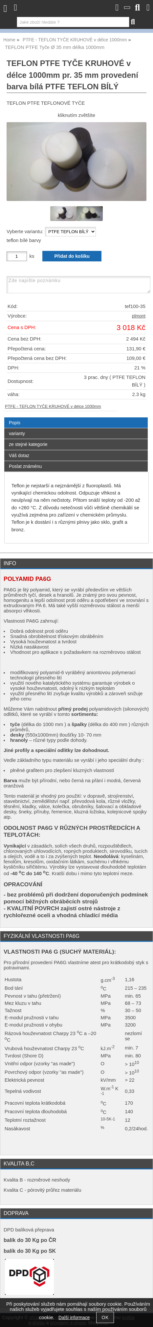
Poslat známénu (25, 466)
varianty (17, 433)
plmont (138, 316)
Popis (14, 422)
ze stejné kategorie (28, 444)
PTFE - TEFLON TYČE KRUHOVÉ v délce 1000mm (53, 406)
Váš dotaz (19, 455)
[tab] (76, 417)
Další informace (74, 1317)
